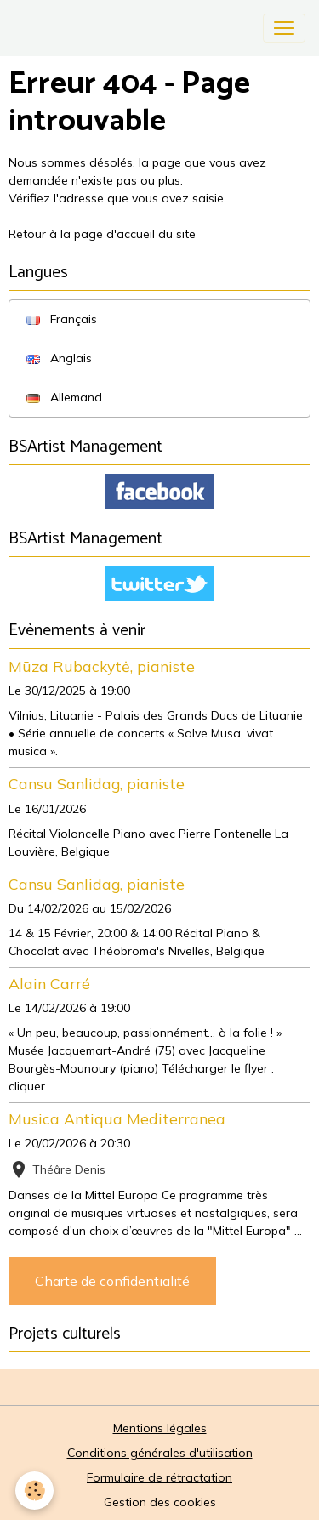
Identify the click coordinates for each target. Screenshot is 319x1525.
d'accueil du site (151, 234)
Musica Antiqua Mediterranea (117, 1118)
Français (61, 319)
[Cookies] (34, 1490)
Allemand (64, 397)
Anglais (59, 358)
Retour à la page (57, 234)
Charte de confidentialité (112, 1280)
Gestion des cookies (160, 1502)
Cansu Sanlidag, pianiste (97, 783)
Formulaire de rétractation (159, 1477)
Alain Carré (49, 983)
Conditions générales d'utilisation (160, 1452)
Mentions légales (160, 1428)
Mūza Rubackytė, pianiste (102, 666)
